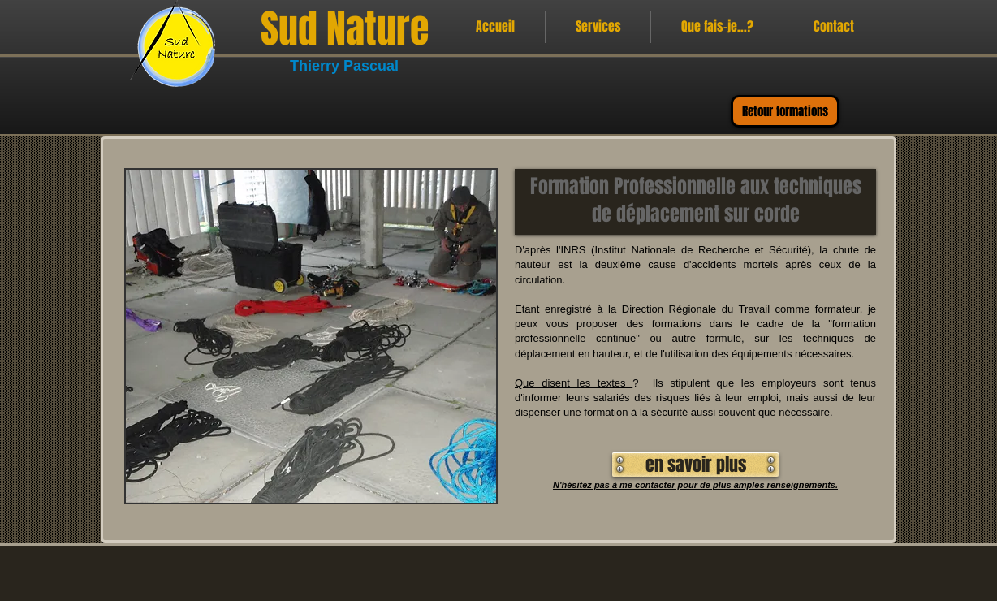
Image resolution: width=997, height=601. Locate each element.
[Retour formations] (785, 111)
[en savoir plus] (695, 464)
